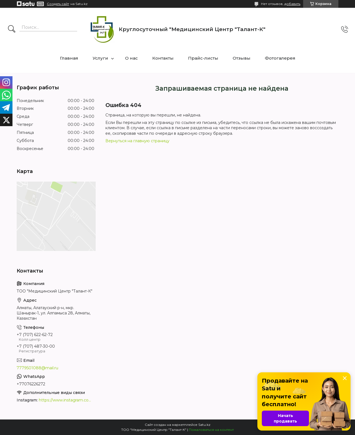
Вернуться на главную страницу (137, 140)
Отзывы (241, 58)
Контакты (163, 58)
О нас (131, 58)
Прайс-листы (203, 58)
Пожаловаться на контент (211, 430)
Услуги (100, 58)
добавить (292, 4)
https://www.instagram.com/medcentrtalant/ (66, 400)
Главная (69, 58)
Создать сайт (58, 4)
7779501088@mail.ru (37, 367)
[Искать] (12, 29)
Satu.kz (204, 425)
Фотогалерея (280, 58)
